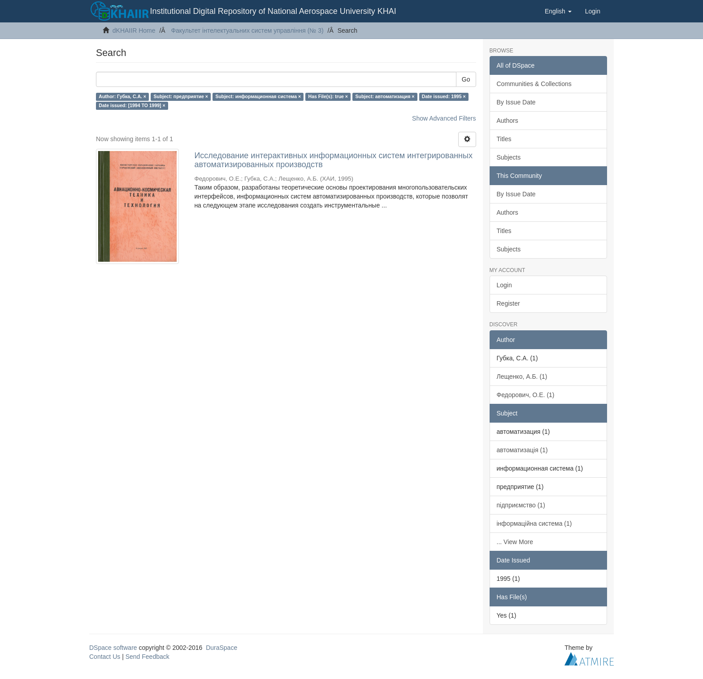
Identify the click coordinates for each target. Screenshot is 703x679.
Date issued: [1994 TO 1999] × (132, 105)
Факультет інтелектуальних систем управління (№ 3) (247, 30)
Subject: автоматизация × (384, 96)
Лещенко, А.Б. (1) (522, 376)
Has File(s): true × (328, 96)
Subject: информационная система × (258, 96)
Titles (504, 139)
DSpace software (113, 647)
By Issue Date (516, 102)
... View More (515, 541)
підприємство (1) (521, 505)
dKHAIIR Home (134, 30)
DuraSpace (221, 647)
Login (504, 285)
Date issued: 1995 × (444, 96)
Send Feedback (147, 656)
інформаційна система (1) (534, 523)
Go (466, 79)
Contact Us (104, 656)
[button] (558, 11)
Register (508, 303)
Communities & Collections (534, 83)
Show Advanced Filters (444, 118)
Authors (507, 120)
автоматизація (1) (522, 450)
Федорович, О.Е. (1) (526, 394)
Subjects (509, 157)
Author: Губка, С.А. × (122, 96)
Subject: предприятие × (180, 96)
